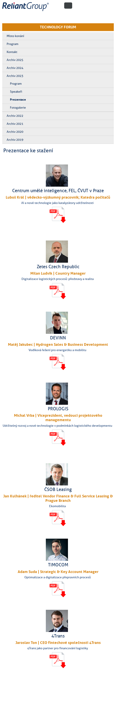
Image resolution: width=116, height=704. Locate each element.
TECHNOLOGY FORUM (58, 27)
